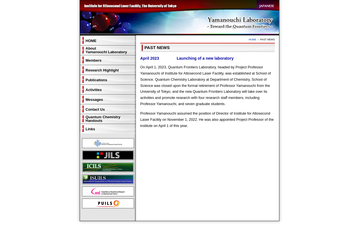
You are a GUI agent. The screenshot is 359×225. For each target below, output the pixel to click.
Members (94, 60)
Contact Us (95, 109)
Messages (94, 100)
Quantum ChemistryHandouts (103, 119)
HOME (252, 39)
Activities (94, 90)
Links (90, 129)
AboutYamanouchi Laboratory (106, 50)
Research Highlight (102, 70)
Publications (96, 80)
